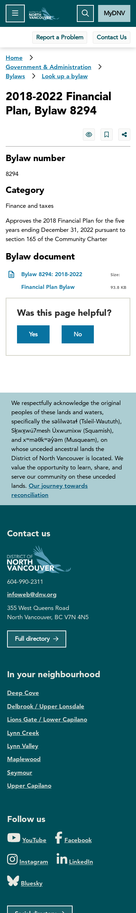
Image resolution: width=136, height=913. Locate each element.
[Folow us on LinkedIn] (75, 859)
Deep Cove (23, 692)
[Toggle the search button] (85, 13)
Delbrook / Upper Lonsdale (45, 706)
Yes (33, 334)
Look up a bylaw (65, 76)
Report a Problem (59, 37)
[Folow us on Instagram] (27, 859)
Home (44, 13)
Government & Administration (48, 66)
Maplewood (24, 759)
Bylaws (15, 76)
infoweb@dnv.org (32, 594)
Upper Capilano (29, 785)
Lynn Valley (22, 745)
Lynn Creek (23, 732)
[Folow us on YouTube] (26, 838)
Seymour (19, 772)
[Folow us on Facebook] (73, 838)
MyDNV (114, 13)
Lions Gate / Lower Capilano (47, 719)
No (78, 334)
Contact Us (111, 37)
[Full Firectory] (36, 638)
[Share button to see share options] (124, 135)
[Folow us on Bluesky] (24, 881)
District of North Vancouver (42, 560)
